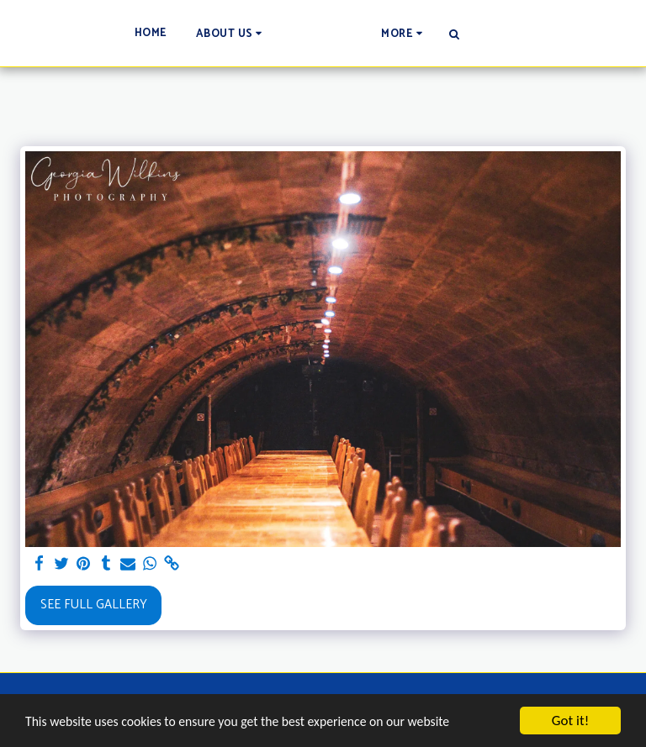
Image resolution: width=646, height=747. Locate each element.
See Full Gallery (93, 604)
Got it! (570, 720)
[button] (138, 33)
